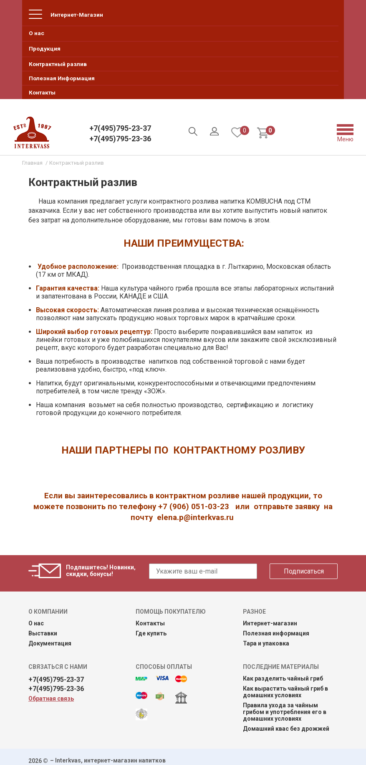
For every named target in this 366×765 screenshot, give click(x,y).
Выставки (42, 633)
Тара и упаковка (266, 643)
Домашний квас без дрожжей (286, 728)
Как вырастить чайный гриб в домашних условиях (285, 692)
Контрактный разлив (58, 64)
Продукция (45, 48)
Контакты (42, 92)
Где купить (151, 633)
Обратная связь (51, 698)
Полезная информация (276, 633)
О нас (36, 33)
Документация (49, 643)
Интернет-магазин (270, 623)
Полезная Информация (62, 78)
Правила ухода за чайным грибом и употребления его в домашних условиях (284, 712)
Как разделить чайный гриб (283, 678)
